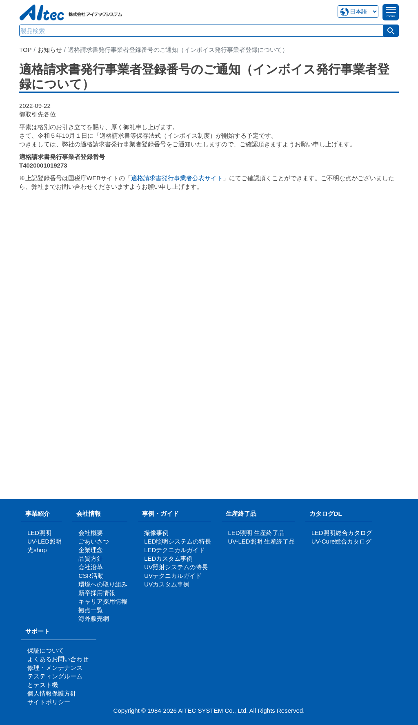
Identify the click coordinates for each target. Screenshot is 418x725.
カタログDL (325, 513)
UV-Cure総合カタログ (341, 541)
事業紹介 (37, 513)
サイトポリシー (48, 701)
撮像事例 (156, 532)
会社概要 (90, 532)
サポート (40, 631)
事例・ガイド (160, 513)
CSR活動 (91, 575)
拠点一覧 (90, 609)
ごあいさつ (93, 541)
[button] (391, 31)
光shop (37, 549)
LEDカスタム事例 (168, 558)
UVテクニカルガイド (173, 575)
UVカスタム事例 (166, 584)
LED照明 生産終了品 (256, 532)
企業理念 (90, 549)
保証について (45, 650)
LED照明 (39, 532)
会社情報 (88, 513)
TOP (25, 49)
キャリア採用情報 (102, 601)
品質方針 (90, 558)
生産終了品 (241, 513)
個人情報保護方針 (51, 693)
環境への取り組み (102, 584)
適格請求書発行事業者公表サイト (177, 178)
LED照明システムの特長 (177, 541)
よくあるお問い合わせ (58, 659)
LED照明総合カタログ (341, 532)
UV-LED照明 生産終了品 (261, 541)
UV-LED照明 (44, 541)
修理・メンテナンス (54, 667)
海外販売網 (93, 618)
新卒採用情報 (96, 592)
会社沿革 (90, 567)
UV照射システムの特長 (176, 567)
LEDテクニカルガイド (174, 549)
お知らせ (50, 49)
